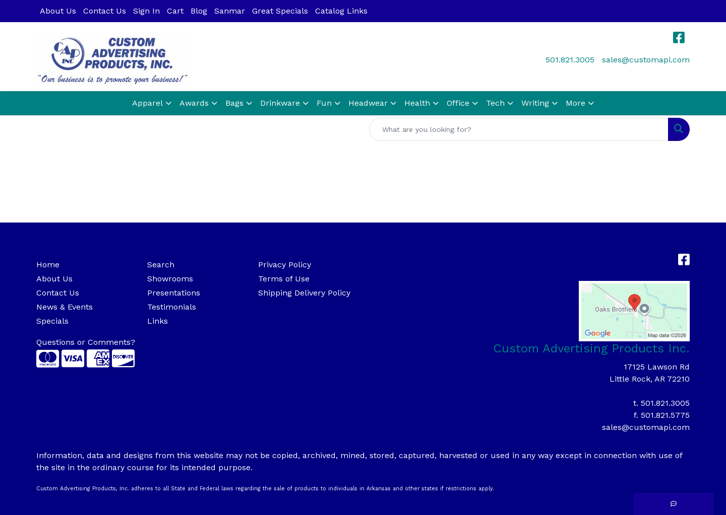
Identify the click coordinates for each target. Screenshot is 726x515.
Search (160, 264)
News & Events (64, 307)
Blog (199, 11)
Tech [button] (495, 103)
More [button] (575, 103)
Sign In (146, 11)
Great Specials (280, 11)
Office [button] (458, 103)
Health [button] (417, 103)
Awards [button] (194, 103)
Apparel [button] (147, 103)
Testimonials (171, 307)
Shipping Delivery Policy (304, 293)
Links (157, 321)
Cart (175, 11)
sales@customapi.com (646, 59)
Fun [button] (324, 103)
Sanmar (229, 11)
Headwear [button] (368, 103)
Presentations (173, 293)
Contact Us (104, 11)
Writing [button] (535, 103)
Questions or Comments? (85, 342)
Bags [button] (234, 103)
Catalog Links (341, 11)
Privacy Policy (284, 264)
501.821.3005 (570, 59)
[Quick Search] (519, 129)
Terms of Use (284, 278)
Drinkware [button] (280, 103)
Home (47, 264)
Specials (52, 321)
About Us (58, 11)
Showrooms (170, 278)
